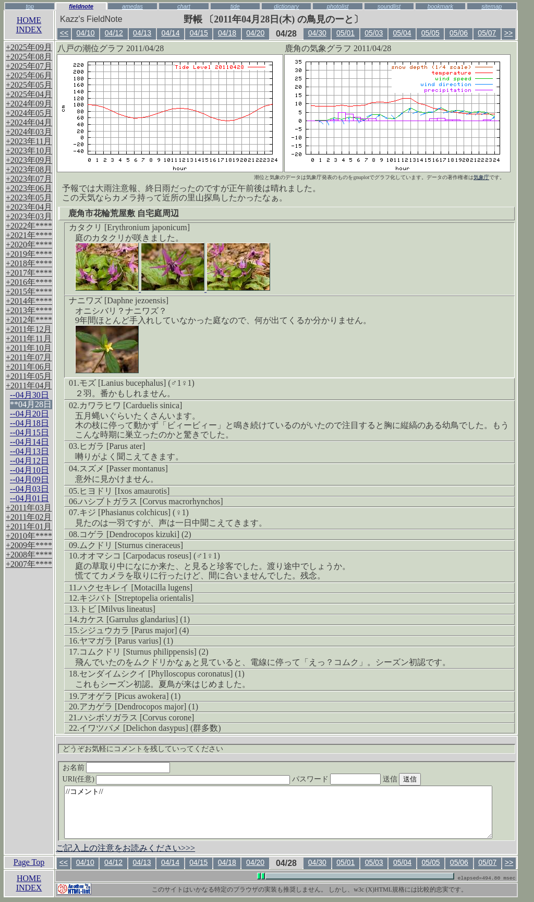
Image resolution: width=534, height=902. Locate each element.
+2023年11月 (29, 141)
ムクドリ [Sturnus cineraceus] (131, 545)
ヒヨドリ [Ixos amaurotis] (124, 490)
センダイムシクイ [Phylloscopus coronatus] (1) (162, 673)
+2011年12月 (29, 329)
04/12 (114, 33)
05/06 (459, 33)
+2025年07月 (29, 66)
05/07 (487, 33)
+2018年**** (29, 263)
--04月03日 (29, 488)
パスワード (356, 779)
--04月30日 (29, 394)
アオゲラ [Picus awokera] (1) (129, 696)
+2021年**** (29, 235)
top (30, 6)
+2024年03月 (29, 131)
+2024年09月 (29, 103)
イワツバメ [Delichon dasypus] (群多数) (150, 727)
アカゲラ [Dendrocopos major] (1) (138, 706)
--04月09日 (29, 479)
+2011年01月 (29, 526)
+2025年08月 (29, 56)
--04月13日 (29, 451)
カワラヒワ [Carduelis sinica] (130, 405)
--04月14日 (29, 441)
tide (235, 6)
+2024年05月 (29, 113)
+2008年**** (29, 554)
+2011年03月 (29, 507)
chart (183, 6)
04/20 (255, 33)
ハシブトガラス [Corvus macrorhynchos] (151, 501)
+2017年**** (29, 272)
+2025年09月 (29, 47)
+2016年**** (29, 282)
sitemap (491, 6)
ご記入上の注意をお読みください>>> (125, 848)
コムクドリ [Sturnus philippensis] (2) (144, 651)
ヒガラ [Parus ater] (112, 446)
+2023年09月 (29, 160)
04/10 (86, 33)
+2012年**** (29, 319)
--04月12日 (29, 460)
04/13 (142, 33)
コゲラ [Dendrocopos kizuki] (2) (135, 534)
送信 (421, 779)
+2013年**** (29, 310)
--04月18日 (29, 423)
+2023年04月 (29, 207)
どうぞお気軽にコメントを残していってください (143, 749)
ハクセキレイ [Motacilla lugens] (135, 587)
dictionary (286, 6)
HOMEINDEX (29, 25)
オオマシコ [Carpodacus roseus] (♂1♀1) (149, 555)
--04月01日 (29, 498)
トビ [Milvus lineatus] (117, 608)
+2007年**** (29, 564)
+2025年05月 (29, 84)
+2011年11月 (29, 338)
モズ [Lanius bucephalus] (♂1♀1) (137, 382)
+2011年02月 (29, 517)
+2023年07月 (29, 178)
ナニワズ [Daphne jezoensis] (118, 300)
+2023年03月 (29, 216)
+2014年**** (29, 300)
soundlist (389, 6)
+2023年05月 (29, 197)
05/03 (374, 33)
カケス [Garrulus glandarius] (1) (134, 619)
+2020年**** (29, 244)
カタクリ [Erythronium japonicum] (129, 227)
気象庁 (481, 177)
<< (64, 33)
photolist (338, 6)
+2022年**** (29, 225)
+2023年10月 (29, 150)
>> (508, 33)
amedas (132, 6)
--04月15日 (29, 432)
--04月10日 (29, 470)
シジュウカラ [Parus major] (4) (134, 630)
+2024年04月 (29, 122)
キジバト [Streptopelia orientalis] (136, 598)
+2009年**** (29, 545)
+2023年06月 (29, 188)
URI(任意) (187, 779)
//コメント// (278, 812)
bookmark (440, 6)
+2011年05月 (29, 376)
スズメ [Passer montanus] (123, 468)
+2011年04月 (29, 385)
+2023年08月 (29, 169)
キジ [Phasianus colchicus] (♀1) (134, 512)
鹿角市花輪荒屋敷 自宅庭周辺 (123, 213)
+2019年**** (29, 254)
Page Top (29, 862)
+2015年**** (29, 291)
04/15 (199, 33)
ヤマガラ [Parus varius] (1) (126, 640)
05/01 (345, 33)
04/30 (317, 33)
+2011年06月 (29, 366)
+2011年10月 (29, 347)
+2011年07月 (29, 357)
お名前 (117, 768)
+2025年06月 (29, 75)
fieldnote (81, 6)
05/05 (430, 33)
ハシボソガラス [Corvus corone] (136, 717)
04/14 (170, 33)
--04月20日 (29, 413)
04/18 (227, 33)
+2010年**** (29, 535)
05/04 (402, 33)
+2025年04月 (29, 94)
